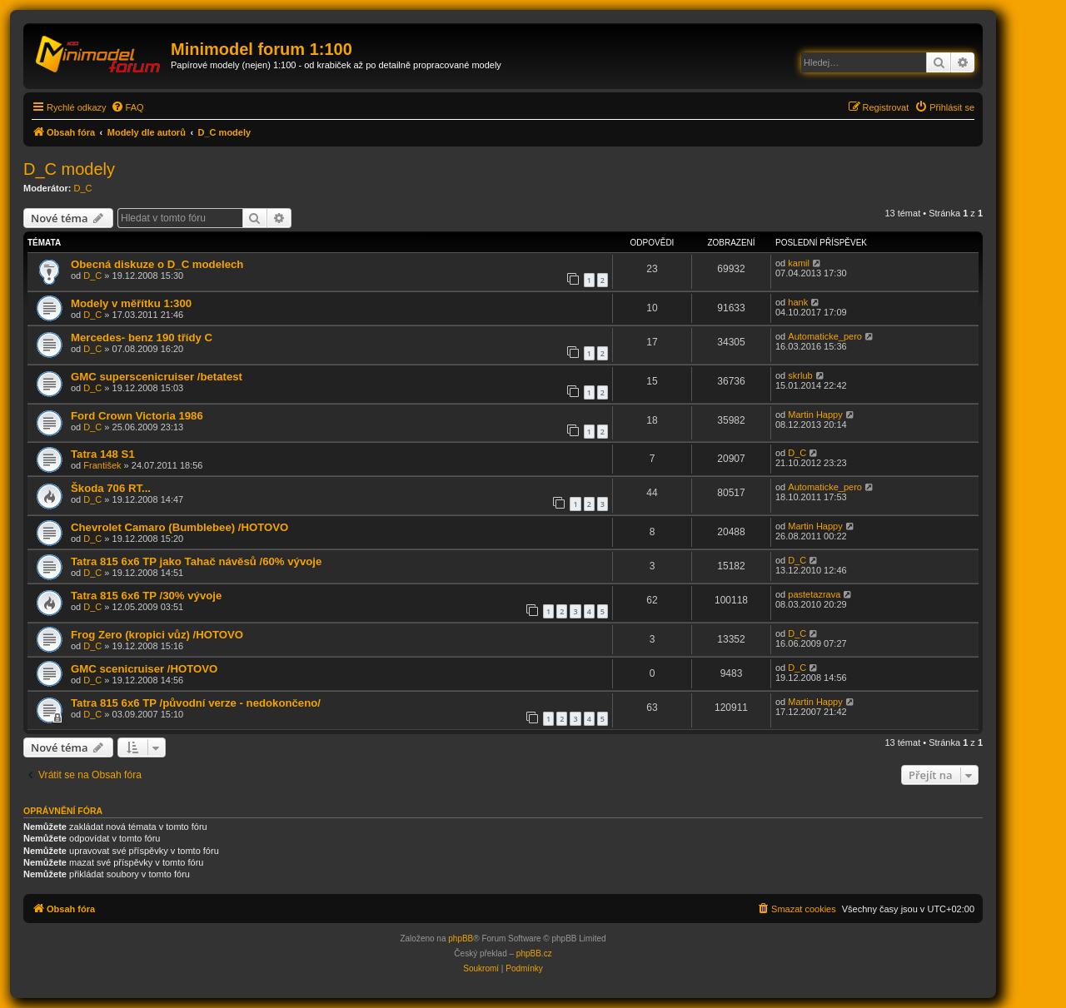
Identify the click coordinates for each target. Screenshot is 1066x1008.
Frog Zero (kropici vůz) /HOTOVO (157, 634)
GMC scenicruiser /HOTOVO (144, 669)
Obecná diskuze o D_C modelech (157, 264)
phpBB (460, 938)
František (102, 465)
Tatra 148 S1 (103, 454)
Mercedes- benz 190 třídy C (141, 337)
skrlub (800, 375)
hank (798, 302)
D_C (83, 188)
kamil (798, 263)
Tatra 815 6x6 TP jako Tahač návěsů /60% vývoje (196, 561)
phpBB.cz (534, 953)
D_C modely (69, 169)
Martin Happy (815, 415)
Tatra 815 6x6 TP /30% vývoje (146, 595)
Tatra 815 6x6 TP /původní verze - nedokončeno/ (196, 703)
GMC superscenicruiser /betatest (156, 376)
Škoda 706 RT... (111, 488)
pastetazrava (814, 594)
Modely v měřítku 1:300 (131, 303)
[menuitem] (127, 107)
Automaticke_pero (825, 336)
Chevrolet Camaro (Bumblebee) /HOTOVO (179, 527)
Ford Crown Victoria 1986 (137, 416)
